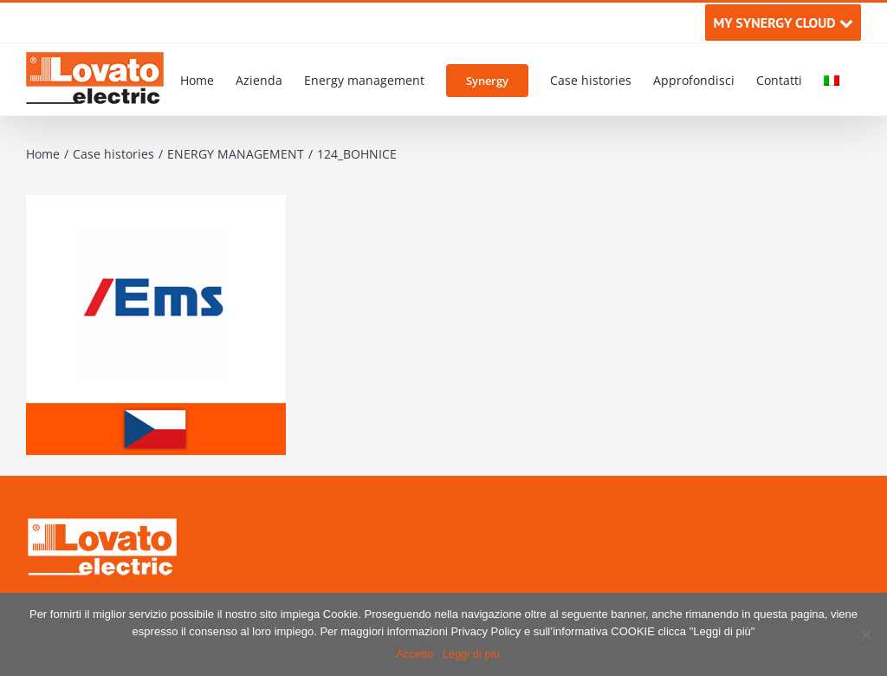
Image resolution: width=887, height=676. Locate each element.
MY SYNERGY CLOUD (782, 22)
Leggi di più (471, 653)
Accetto (414, 653)
